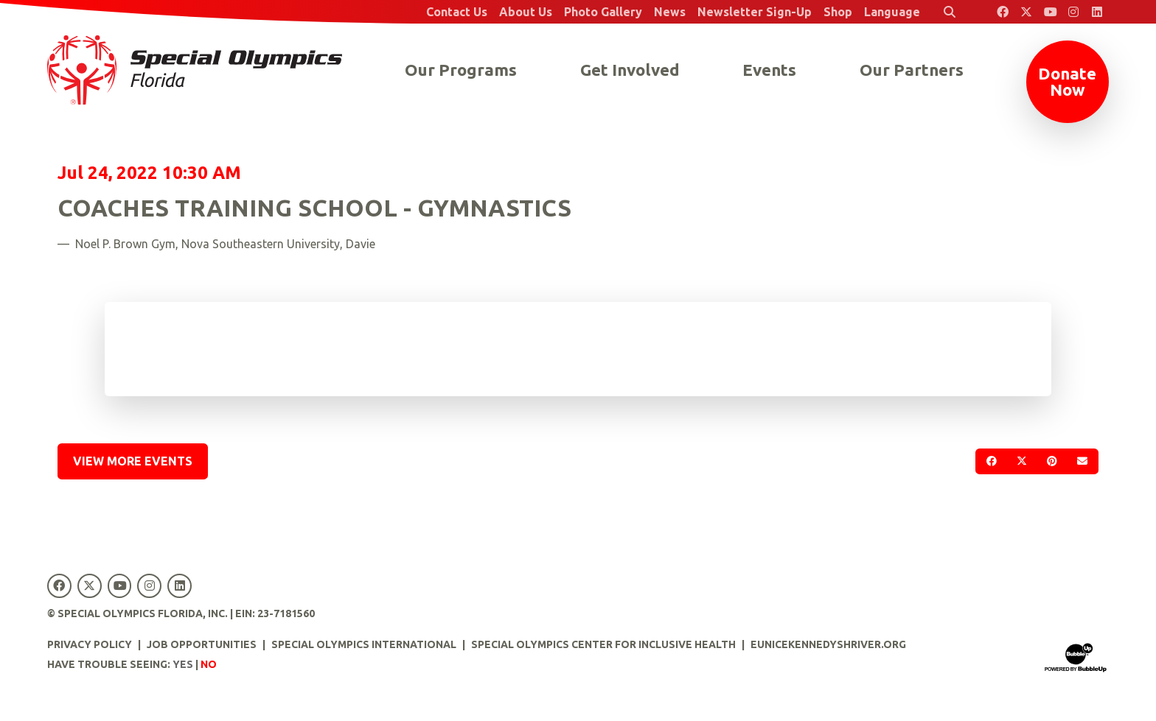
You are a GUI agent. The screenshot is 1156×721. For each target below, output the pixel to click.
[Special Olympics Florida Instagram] (1073, 12)
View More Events (132, 461)
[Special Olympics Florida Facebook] (1002, 12)
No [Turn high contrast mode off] (209, 664)
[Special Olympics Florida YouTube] (1050, 12)
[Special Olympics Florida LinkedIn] (1097, 12)
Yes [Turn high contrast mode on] (183, 664)
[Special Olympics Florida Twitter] (1026, 12)
